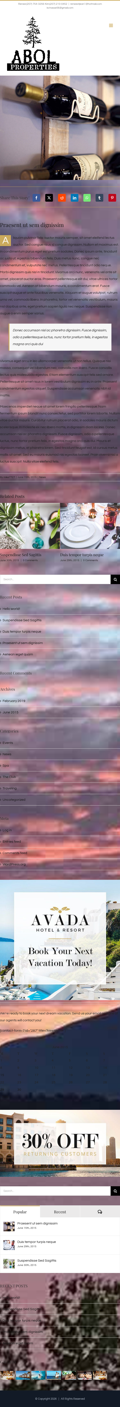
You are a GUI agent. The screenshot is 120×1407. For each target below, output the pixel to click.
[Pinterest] (112, 198)
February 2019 (14, 701)
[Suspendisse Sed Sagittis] (9, 1262)
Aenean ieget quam (18, 654)
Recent (60, 1211)
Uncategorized (14, 799)
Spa (6, 765)
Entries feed (12, 841)
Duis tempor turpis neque (82, 554)
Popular (20, 1211)
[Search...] (55, 579)
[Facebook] (36, 198)
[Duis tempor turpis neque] (9, 1243)
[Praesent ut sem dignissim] (9, 1225)
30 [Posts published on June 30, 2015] (19, 1089)
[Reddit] (62, 198)
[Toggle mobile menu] (111, 25)
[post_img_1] (60, 128)
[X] (49, 198)
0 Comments (30, 560)
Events (8, 743)
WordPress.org (14, 864)
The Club (9, 777)
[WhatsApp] (87, 198)
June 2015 (10, 712)
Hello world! (11, 609)
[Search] (115, 579)
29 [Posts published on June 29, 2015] (2, 1089)
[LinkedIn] (75, 198)
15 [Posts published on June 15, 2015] (2, 1075)
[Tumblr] (99, 198)
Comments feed (15, 853)
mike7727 (9, 477)
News (42, 477)
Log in (7, 830)
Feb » (7, 1096)
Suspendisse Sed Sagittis (20, 554)
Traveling (10, 788)
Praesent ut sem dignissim (23, 643)
